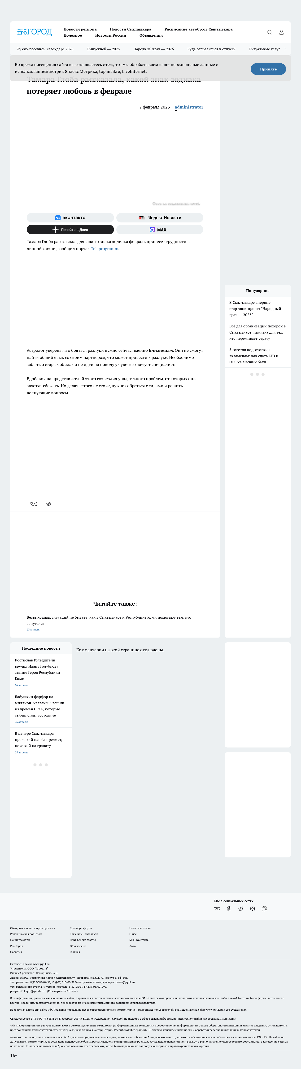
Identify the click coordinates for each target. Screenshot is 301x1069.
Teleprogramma (106, 248)
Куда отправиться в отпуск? (212, 49)
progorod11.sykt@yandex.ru (28, 991)
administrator (189, 107)
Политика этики (140, 928)
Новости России (110, 35)
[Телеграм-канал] (241, 908)
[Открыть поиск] (269, 32)
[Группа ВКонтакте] (70, 217)
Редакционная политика (26, 934)
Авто (132, 946)
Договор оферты (81, 928)
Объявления (151, 35)
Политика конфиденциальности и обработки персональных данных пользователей (204, 1030)
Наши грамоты (20, 940)
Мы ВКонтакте (138, 940)
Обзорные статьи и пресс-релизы (32, 928)
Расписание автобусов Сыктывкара (199, 29)
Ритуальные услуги (265, 49)
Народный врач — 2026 (154, 49)
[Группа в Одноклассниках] (229, 908)
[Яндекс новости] (160, 217)
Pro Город (16, 946)
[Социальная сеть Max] (160, 229)
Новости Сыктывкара (130, 29)
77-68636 (48, 1018)
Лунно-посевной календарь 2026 (45, 49)
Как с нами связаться (84, 934)
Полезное (73, 35)
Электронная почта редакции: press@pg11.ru (105, 982)
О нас (133, 934)
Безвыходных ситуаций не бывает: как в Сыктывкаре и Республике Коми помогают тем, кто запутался (115, 624)
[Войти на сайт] (281, 32)
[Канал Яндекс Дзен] (70, 229)
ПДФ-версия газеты (83, 940)
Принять (268, 69)
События (16, 952)
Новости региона (80, 29)
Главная (75, 952)
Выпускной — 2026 (103, 49)
